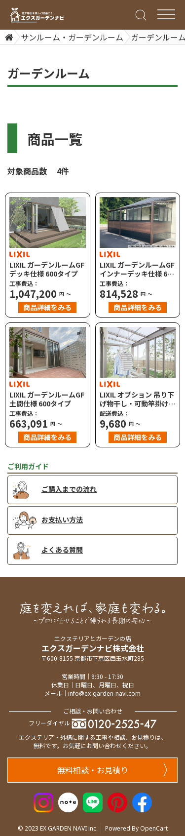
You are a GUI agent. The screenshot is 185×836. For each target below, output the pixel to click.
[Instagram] (43, 801)
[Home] (8, 37)
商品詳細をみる (47, 307)
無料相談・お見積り (112, 770)
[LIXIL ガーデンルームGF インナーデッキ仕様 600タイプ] (138, 222)
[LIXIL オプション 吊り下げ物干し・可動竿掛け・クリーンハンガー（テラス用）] (138, 352)
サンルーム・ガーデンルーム (72, 37)
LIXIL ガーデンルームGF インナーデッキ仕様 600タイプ (137, 269)
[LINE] (93, 801)
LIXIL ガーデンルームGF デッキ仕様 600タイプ (46, 269)
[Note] (68, 801)
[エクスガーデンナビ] (37, 15)
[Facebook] (142, 801)
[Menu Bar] (166, 14)
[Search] (139, 14)
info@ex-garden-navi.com (104, 693)
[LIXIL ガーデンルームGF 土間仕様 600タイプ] (47, 352)
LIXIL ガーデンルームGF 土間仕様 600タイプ (46, 399)
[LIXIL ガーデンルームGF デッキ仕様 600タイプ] (47, 222)
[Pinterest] (117, 801)
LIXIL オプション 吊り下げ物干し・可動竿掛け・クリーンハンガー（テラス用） (138, 399)
